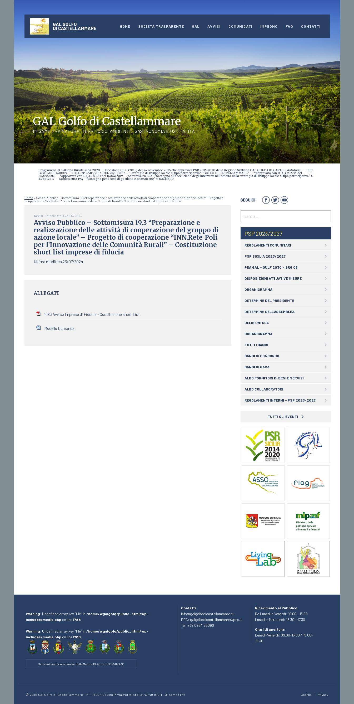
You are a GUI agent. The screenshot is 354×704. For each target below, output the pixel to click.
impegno (269, 26)
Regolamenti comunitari (268, 245)
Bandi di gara (257, 367)
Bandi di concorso (262, 356)
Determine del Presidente (269, 300)
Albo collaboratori (264, 389)
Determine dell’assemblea (270, 311)
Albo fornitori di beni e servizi (274, 378)
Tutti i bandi (256, 345)
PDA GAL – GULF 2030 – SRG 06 (271, 267)
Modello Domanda (59, 328)
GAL (196, 26)
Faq (289, 26)
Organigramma (258, 289)
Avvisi (214, 26)
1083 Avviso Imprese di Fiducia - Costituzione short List (92, 314)
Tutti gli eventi (286, 416)
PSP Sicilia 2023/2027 (265, 256)
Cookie (306, 694)
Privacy (323, 694)
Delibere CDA (257, 322)
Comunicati (240, 26)
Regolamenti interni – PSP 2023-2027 (280, 400)
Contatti (311, 26)
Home (125, 26)
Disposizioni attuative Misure (273, 278)
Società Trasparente (161, 26)
